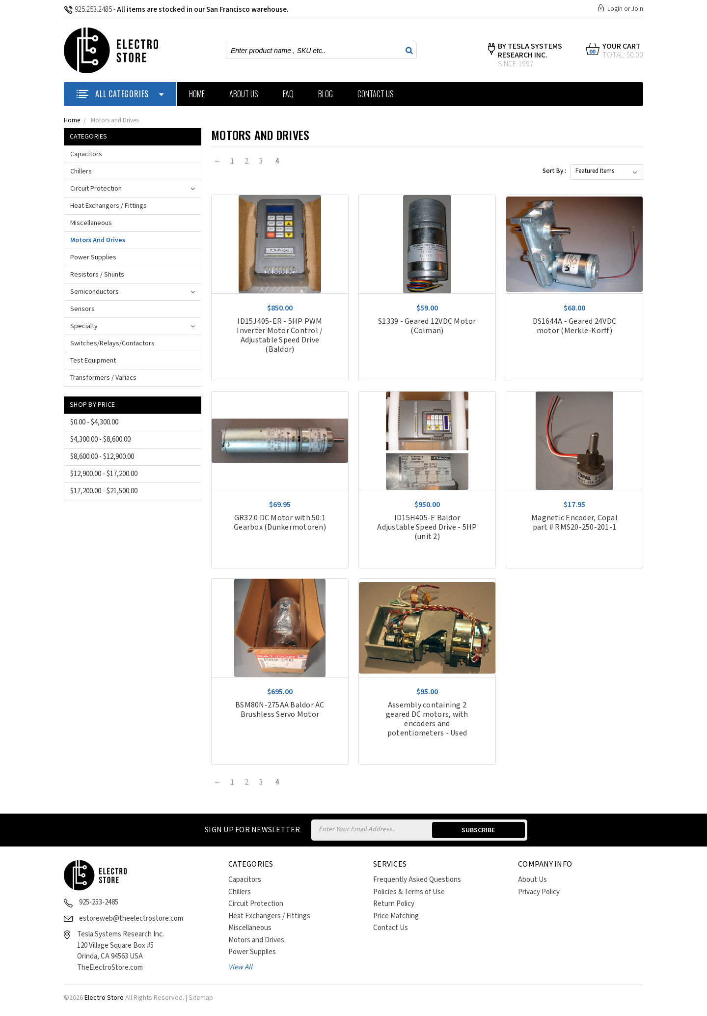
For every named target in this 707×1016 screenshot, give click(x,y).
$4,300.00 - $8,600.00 (100, 439)
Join (637, 8)
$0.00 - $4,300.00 (94, 422)
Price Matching (396, 916)
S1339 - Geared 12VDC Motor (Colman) (427, 326)
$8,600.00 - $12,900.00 (102, 456)
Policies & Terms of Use (409, 892)
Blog (325, 94)
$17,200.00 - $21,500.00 (103, 491)
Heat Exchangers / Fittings (108, 205)
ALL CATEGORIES (120, 94)
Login (615, 8)
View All (240, 967)
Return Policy (393, 903)
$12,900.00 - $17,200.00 (103, 474)
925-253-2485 (98, 902)
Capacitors (86, 154)
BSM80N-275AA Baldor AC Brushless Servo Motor (280, 710)
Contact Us (375, 94)
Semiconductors (94, 291)
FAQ (288, 94)
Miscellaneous (91, 223)
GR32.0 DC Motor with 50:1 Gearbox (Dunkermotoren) (280, 523)
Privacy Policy (539, 892)
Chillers (81, 171)
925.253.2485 (88, 9)
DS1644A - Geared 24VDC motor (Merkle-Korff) (575, 326)
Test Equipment (93, 360)
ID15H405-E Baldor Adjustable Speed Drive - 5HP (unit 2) (427, 527)
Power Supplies (93, 257)
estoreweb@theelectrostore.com (131, 918)
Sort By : (554, 171)
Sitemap (201, 997)
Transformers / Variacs (103, 377)
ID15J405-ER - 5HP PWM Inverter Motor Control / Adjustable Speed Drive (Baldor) (280, 335)
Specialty (84, 326)
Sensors (82, 309)
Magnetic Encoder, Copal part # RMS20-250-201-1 (574, 523)
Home (197, 94)
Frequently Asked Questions (417, 879)
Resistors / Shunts (97, 274)
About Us (243, 94)
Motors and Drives (114, 120)
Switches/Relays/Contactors (112, 343)
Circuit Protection (96, 188)
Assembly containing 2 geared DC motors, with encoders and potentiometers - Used (427, 719)
